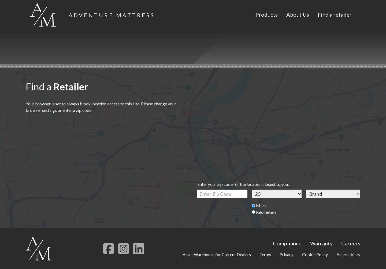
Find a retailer (335, 14)
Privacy (287, 254)
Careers (350, 243)
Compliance (287, 243)
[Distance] (277, 194)
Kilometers (264, 212)
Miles (259, 205)
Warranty (321, 243)
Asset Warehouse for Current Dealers (217, 254)
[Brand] (333, 194)
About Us (297, 14)
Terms (265, 254)
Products (266, 14)
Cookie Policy (315, 254)
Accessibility (348, 254)
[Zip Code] (222, 194)
